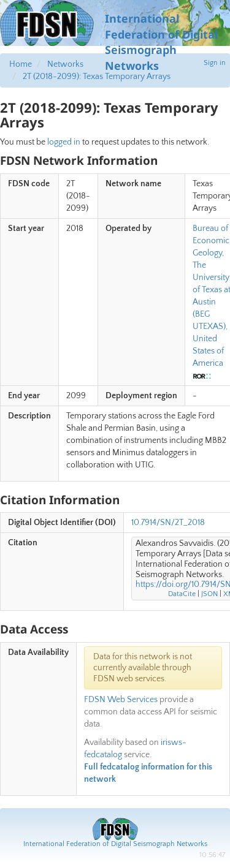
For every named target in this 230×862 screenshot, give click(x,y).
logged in (63, 142)
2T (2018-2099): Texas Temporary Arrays (97, 76)
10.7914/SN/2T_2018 (168, 522)
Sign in (215, 63)
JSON (209, 594)
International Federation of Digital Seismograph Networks (115, 844)
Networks (65, 64)
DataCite (182, 594)
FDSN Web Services (121, 700)
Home (20, 64)
